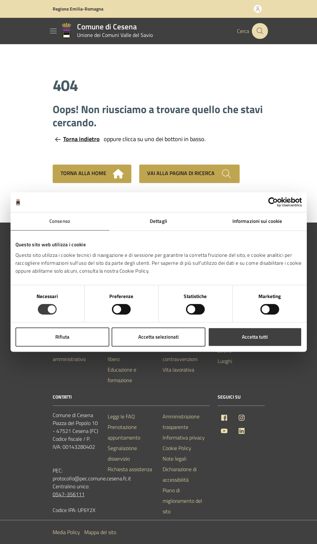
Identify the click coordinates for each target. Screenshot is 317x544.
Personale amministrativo (69, 354)
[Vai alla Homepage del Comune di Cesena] (106, 31)
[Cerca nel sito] (260, 31)
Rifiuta (62, 337)
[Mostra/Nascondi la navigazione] (53, 31)
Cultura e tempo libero (125, 354)
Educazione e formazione (122, 375)
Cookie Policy (177, 448)
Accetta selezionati (158, 337)
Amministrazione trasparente (181, 421)
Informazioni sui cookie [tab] (257, 221)
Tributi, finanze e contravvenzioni (180, 354)
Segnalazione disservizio (122, 453)
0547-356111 (69, 494)
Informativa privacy (184, 437)
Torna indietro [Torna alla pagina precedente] (77, 139)
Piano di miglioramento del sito (182, 500)
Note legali (174, 459)
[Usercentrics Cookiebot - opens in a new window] (273, 202)
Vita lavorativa (178, 370)
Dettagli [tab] (158, 221)
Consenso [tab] (59, 221)
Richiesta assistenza (130, 469)
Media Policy (66, 532)
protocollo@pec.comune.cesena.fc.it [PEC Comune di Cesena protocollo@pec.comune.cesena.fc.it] (92, 478)
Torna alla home (92, 173)
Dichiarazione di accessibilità (180, 474)
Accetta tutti (255, 337)
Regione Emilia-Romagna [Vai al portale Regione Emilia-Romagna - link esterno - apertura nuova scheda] (78, 8)
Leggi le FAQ (121, 416)
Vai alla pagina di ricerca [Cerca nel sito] (189, 173)
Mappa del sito (100, 532)
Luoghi (225, 361)
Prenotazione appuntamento (124, 432)
